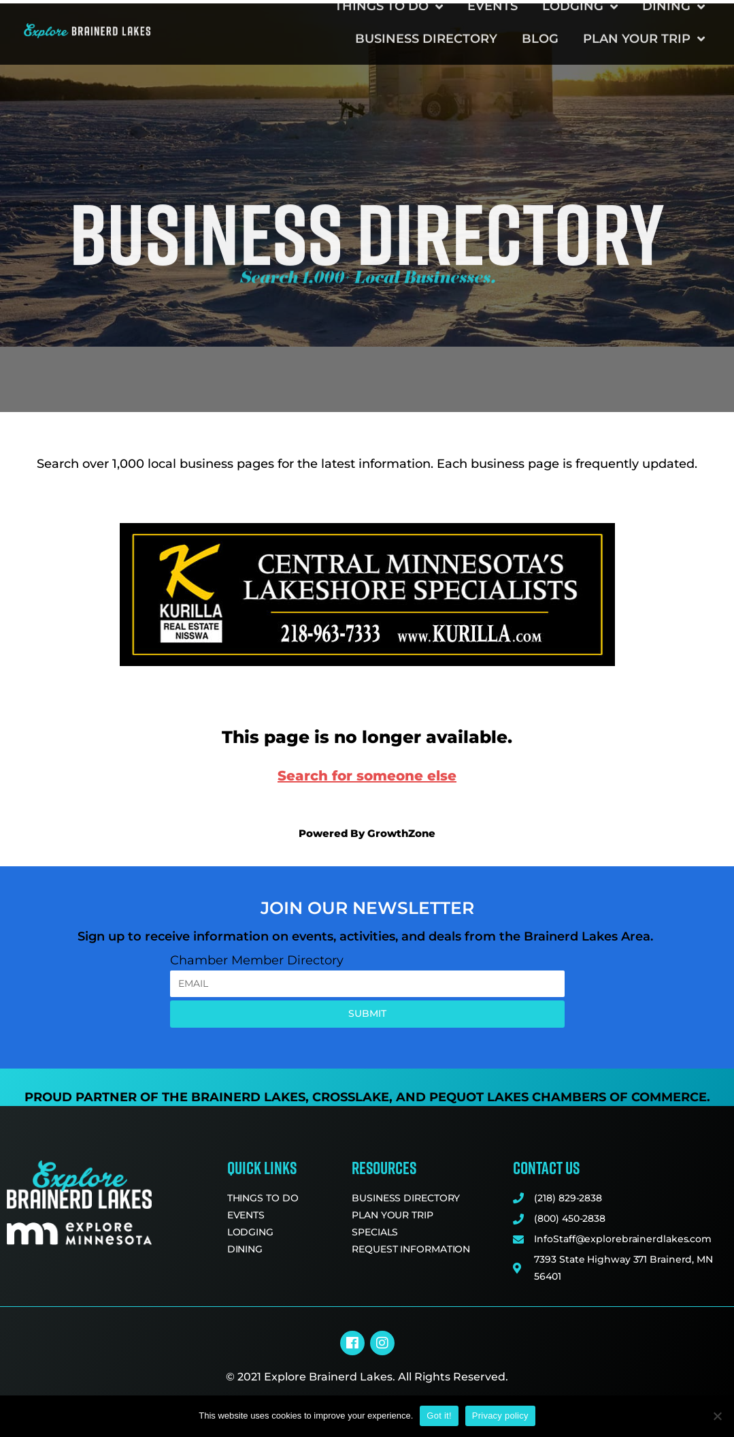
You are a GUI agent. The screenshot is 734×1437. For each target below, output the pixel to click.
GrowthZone (401, 833)
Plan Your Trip (644, 25)
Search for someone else (367, 776)
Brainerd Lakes (248, 1097)
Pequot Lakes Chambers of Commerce (568, 1097)
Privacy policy (500, 1415)
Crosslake (350, 1097)
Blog (540, 25)
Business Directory (426, 25)
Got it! (439, 1415)
